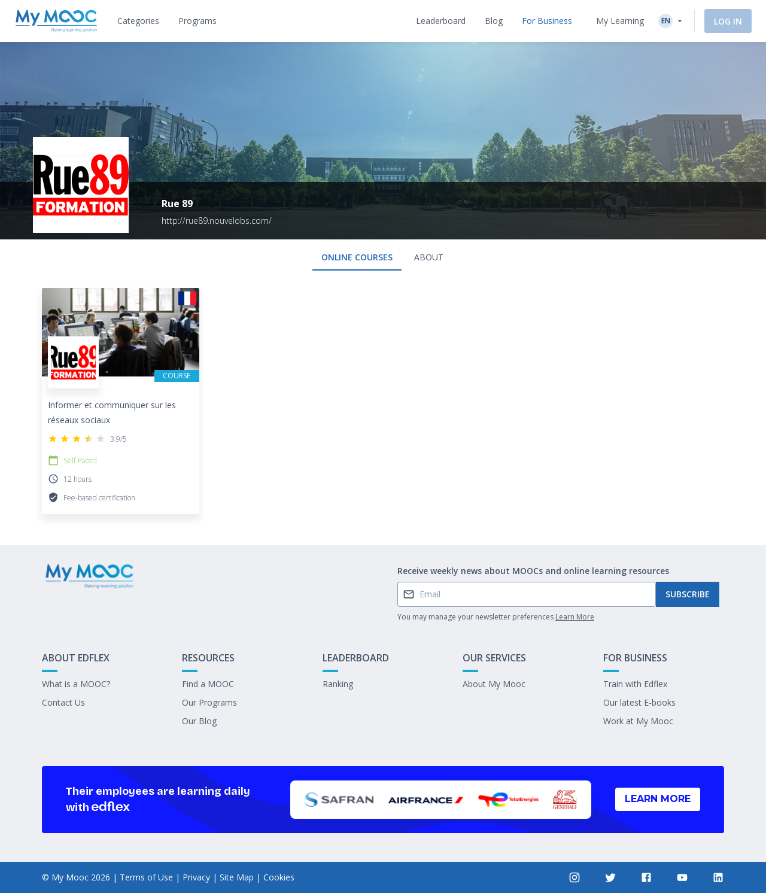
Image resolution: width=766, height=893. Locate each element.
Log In (728, 21)
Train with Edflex (635, 684)
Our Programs (209, 702)
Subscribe (687, 594)
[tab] (138, 21)
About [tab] (428, 257)
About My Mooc (494, 684)
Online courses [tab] (357, 257)
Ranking (338, 684)
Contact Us (63, 702)
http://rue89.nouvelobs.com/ (217, 220)
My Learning (620, 20)
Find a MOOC (208, 684)
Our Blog (199, 721)
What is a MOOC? (76, 684)
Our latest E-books (639, 702)
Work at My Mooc (638, 721)
